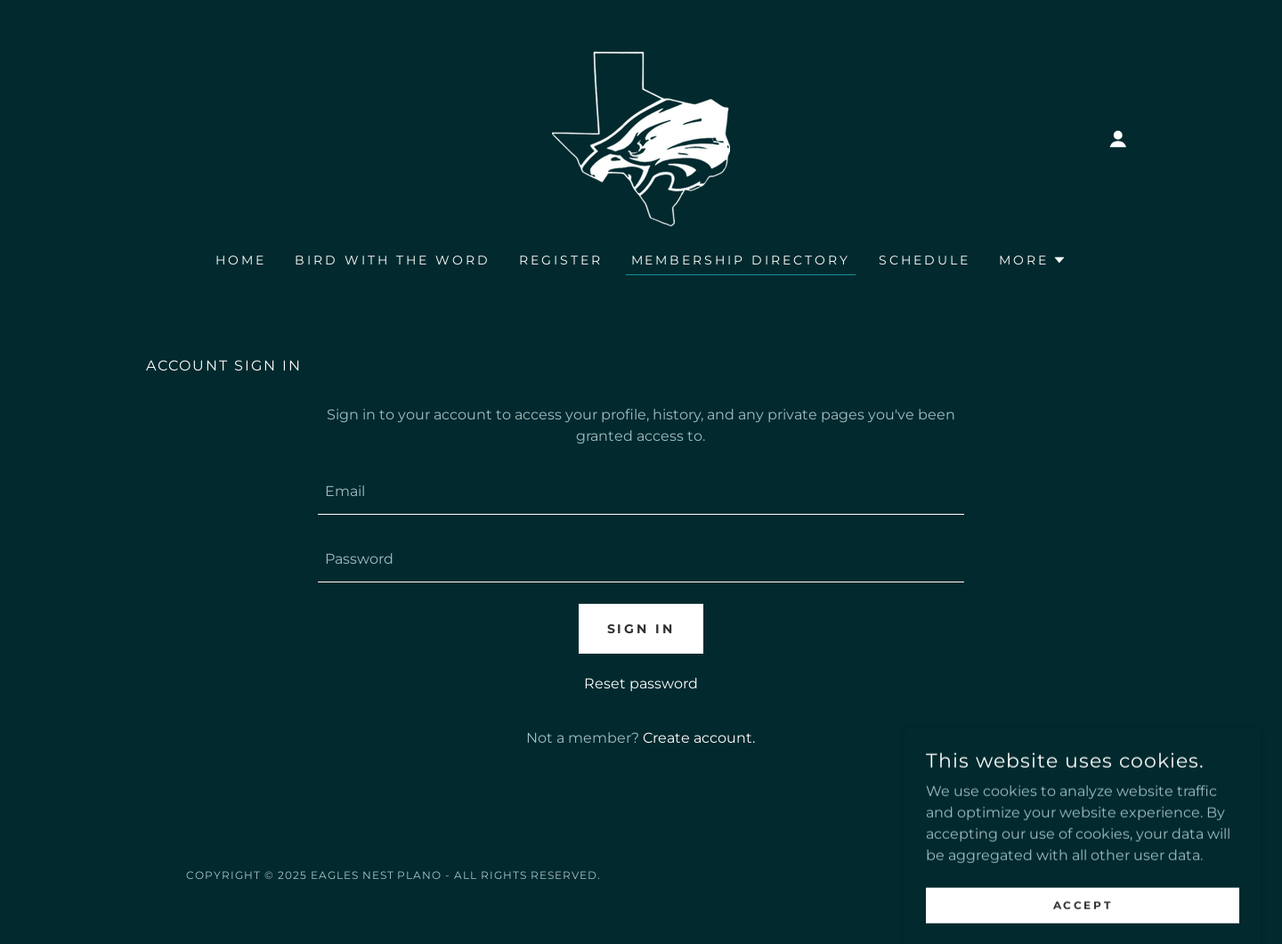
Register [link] (561, 260)
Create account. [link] (699, 737)
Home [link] (240, 260)
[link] (641, 137)
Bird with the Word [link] (393, 260)
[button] (1118, 139)
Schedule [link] (924, 260)
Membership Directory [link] (741, 260)
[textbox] (640, 491)
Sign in (641, 629)
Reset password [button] (641, 683)
